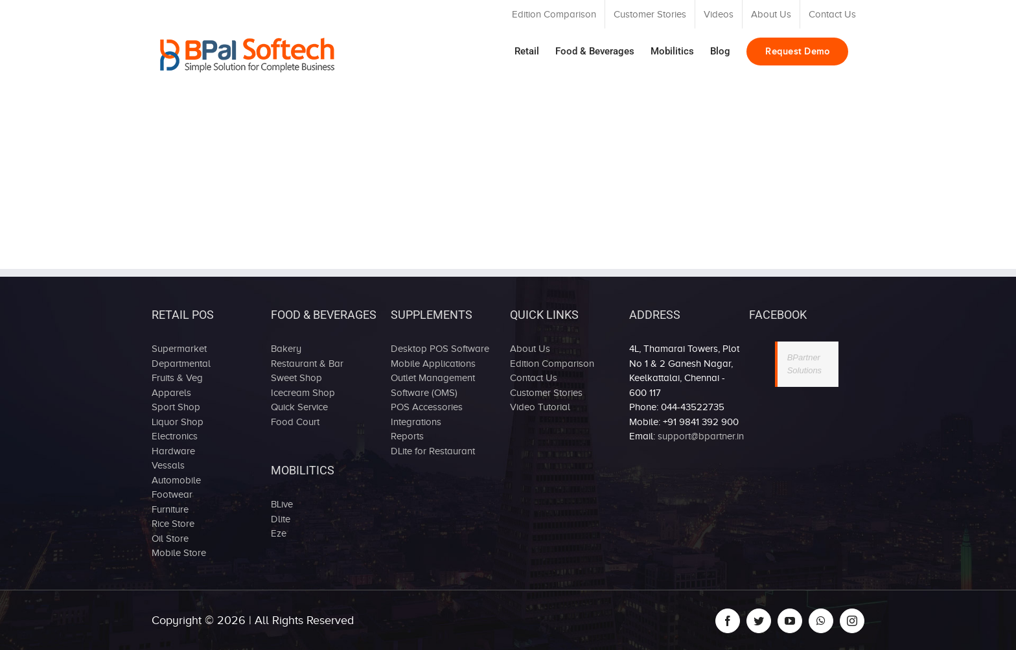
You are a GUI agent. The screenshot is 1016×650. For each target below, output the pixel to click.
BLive (282, 504)
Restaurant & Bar (307, 363)
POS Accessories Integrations (427, 414)
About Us (530, 348)
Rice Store (173, 523)
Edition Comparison (552, 363)
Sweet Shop (296, 378)
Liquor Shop (177, 422)
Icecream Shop (303, 393)
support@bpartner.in (701, 436)
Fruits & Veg (177, 378)
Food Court (295, 422)
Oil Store (170, 538)
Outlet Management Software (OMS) (433, 385)
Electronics (175, 436)
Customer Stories (546, 393)
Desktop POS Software (440, 348)
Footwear (172, 494)
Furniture (170, 509)
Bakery (286, 348)
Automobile (176, 480)
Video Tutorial (540, 407)
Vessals (168, 465)
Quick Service (299, 407)
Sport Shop (176, 407)
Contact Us (533, 378)
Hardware (173, 451)
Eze (278, 533)
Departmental (181, 363)
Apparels (171, 393)
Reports (407, 436)
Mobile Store (179, 553)
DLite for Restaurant (433, 451)
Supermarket (179, 348)
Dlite (280, 519)
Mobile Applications (433, 363)
